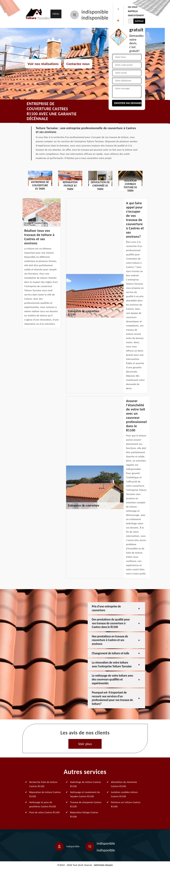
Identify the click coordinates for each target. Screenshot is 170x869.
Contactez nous (78, 64)
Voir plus (85, 744)
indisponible (94, 12)
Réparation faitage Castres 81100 (84, 814)
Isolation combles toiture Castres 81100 (124, 794)
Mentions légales (103, 865)
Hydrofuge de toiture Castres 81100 (85, 784)
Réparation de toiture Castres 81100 (45, 794)
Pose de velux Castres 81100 (44, 812)
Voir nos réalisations (43, 64)
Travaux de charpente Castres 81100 (85, 804)
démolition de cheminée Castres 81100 (124, 784)
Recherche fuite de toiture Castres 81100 (43, 784)
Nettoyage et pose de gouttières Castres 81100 (42, 804)
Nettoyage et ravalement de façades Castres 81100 (85, 794)
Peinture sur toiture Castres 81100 (125, 804)
